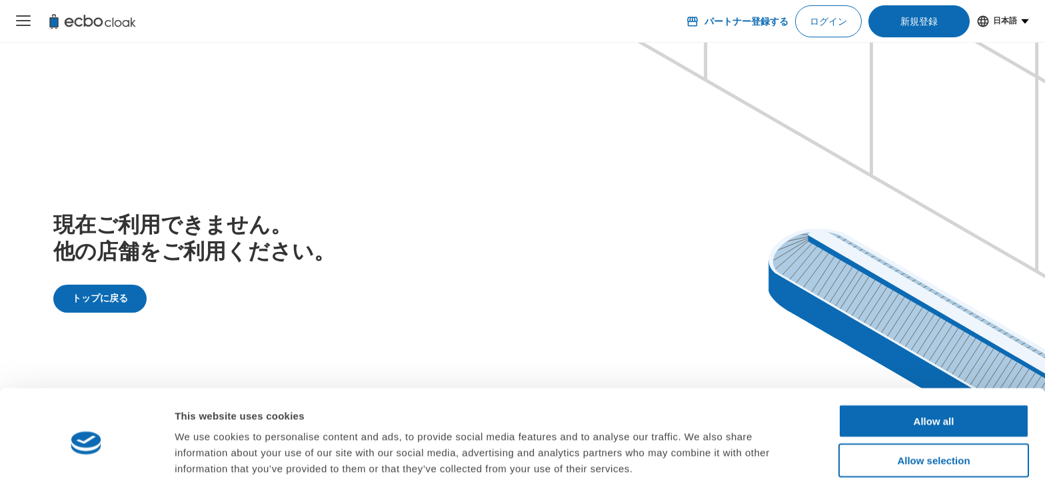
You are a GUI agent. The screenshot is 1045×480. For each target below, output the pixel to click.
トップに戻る (100, 298)
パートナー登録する (737, 21)
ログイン (828, 21)
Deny (934, 441)
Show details (699, 453)
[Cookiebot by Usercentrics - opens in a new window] (86, 454)
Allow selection (933, 402)
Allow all (934, 363)
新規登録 (919, 21)
